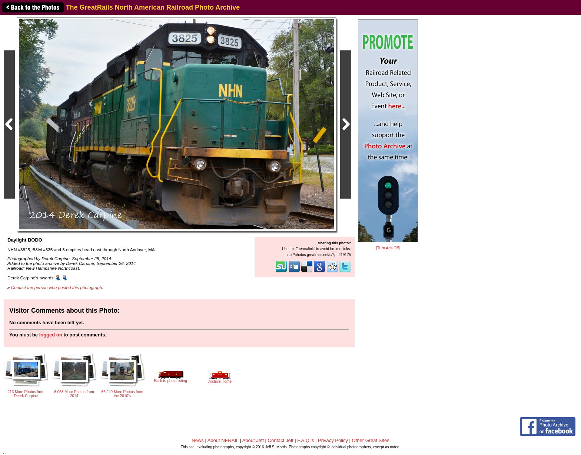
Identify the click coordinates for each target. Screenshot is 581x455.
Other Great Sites (370, 440)
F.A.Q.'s (305, 440)
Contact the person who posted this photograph (56, 287)
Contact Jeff (280, 440)
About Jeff (253, 440)
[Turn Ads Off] (388, 248)
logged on (50, 335)
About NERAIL (223, 440)
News (198, 440)
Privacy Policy (333, 440)
